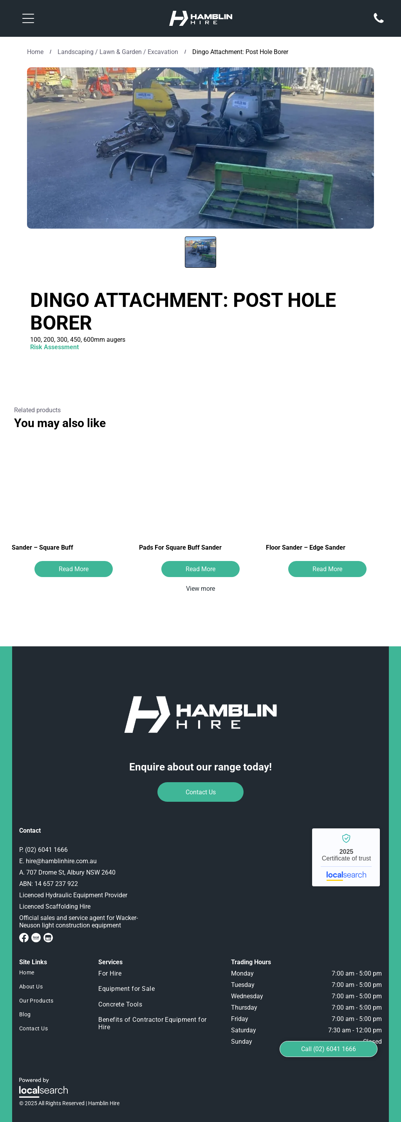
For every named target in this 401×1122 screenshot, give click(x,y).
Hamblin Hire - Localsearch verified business (346, 857)
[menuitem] (52, 973)
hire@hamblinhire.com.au (61, 861)
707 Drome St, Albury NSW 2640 (71, 872)
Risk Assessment (54, 347)
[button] (28, 18)
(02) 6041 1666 (46, 849)
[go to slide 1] (200, 252)
